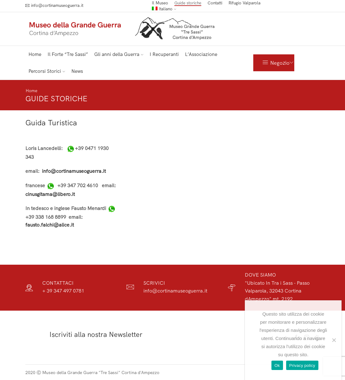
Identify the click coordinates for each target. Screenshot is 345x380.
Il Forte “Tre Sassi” (68, 54)
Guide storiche (187, 2)
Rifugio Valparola (244, 2)
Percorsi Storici (46, 71)
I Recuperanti (164, 54)
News (77, 71)
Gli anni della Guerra (118, 54)
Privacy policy (302, 365)
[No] (334, 340)
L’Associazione (201, 54)
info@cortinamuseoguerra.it (74, 171)
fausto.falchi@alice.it (49, 225)
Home (34, 54)
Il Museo (160, 2)
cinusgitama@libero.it (50, 194)
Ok (277, 365)
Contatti (215, 2)
